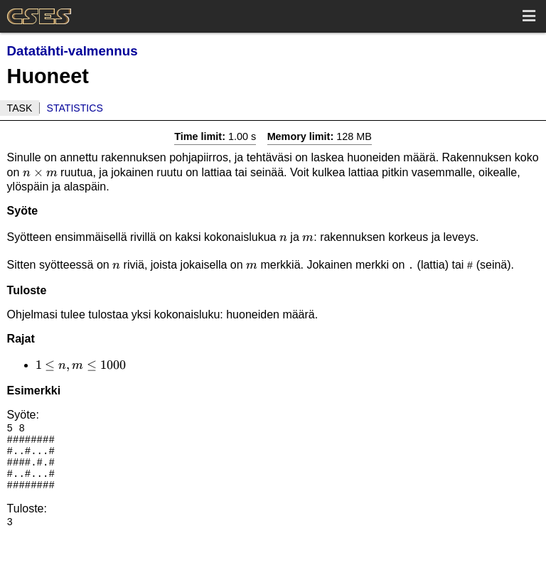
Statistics (75, 108)
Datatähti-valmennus (72, 50)
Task (20, 108)
